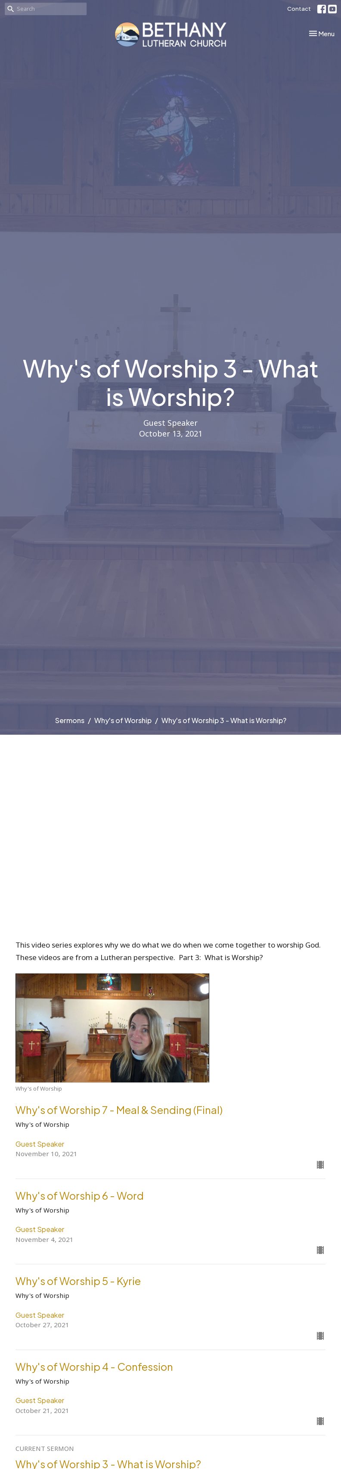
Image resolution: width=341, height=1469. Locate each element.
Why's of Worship (123, 720)
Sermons (69, 720)
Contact (299, 8)
